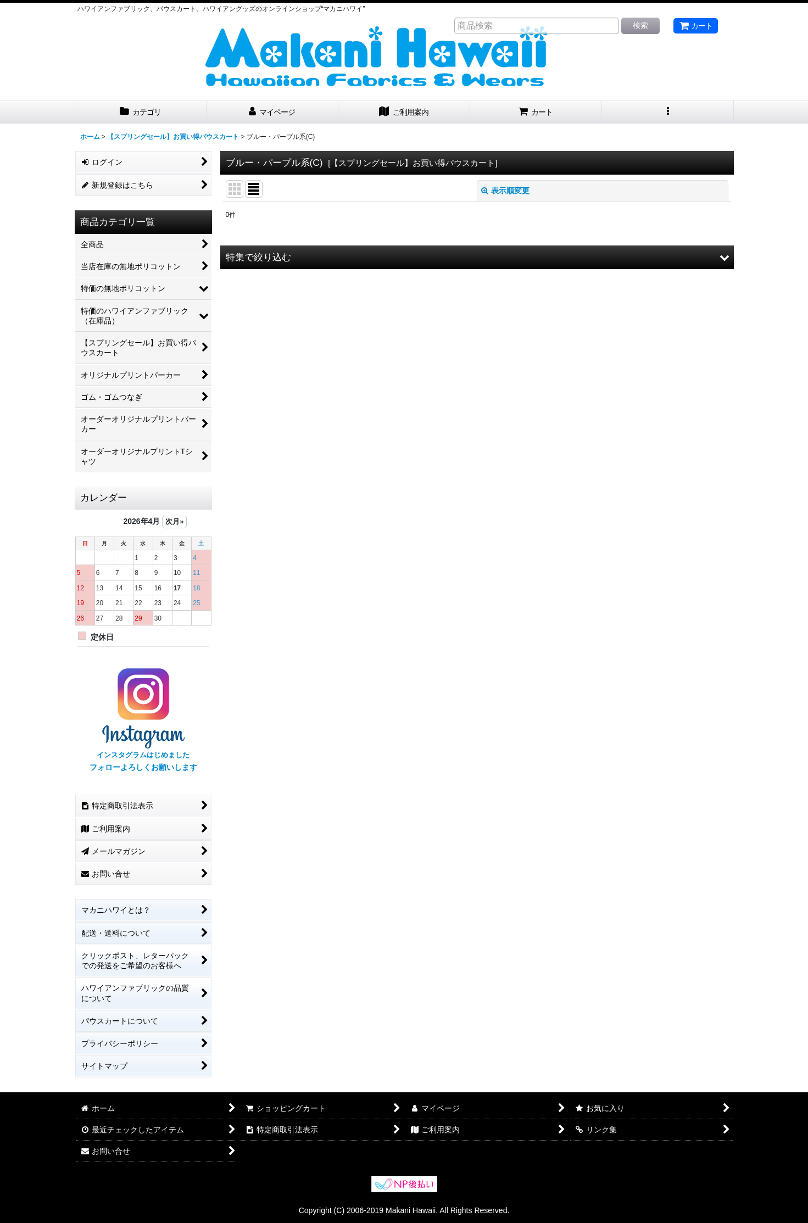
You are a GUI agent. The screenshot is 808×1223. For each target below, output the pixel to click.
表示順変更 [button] (505, 190)
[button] (668, 112)
